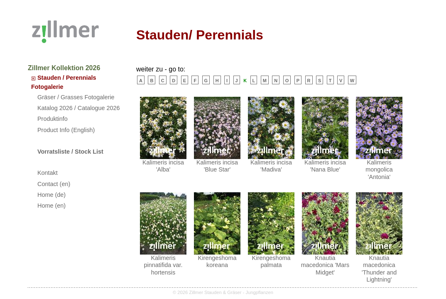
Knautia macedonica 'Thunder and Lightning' (379, 237)
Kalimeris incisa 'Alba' (163, 135)
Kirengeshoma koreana (217, 230)
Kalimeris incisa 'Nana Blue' (325, 135)
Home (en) (51, 205)
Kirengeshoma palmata (271, 230)
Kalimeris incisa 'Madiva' (271, 135)
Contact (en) (53, 184)
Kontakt (47, 172)
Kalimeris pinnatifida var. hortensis (163, 234)
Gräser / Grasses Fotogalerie (76, 97)
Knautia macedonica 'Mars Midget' (325, 234)
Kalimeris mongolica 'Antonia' (379, 138)
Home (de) (51, 194)
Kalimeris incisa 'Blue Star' (217, 135)
